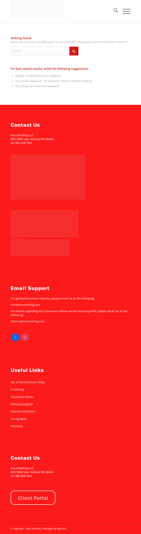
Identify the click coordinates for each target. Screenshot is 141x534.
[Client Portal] (33, 498)
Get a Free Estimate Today (28, 382)
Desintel (61, 528)
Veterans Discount (23, 411)
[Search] (113, 11)
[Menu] (124, 11)
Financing (17, 389)
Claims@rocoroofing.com (28, 321)
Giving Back (18, 419)
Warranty (17, 426)
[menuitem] (113, 11)
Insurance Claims (22, 397)
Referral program (22, 404)
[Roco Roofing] (58, 9)
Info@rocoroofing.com (25, 305)
